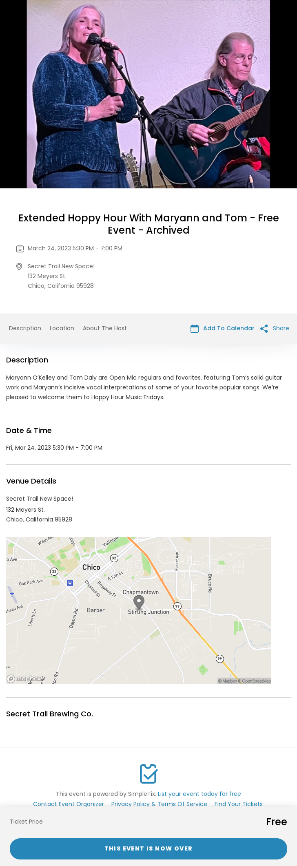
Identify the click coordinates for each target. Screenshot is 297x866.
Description (25, 328)
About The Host (105, 328)
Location (62, 328)
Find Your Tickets (239, 804)
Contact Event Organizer (68, 804)
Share (274, 328)
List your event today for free (199, 794)
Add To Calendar (223, 328)
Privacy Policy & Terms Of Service (159, 804)
